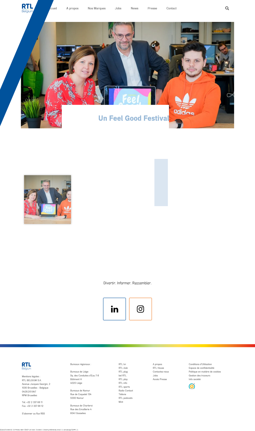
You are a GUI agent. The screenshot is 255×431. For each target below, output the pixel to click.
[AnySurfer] (192, 386)
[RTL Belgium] (30, 8)
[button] (227, 8)
